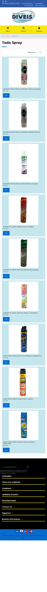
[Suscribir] (28, 467)
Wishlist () (28, 5)
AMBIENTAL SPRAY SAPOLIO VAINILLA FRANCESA (20, 313)
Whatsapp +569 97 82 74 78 (11, 3)
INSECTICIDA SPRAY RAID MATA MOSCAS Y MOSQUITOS (22, 356)
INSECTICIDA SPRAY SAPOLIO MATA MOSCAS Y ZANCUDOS (19, 443)
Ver (6, 95)
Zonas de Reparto (27, 3)
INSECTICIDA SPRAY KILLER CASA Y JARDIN (18, 399)
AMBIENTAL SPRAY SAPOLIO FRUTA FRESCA (18, 227)
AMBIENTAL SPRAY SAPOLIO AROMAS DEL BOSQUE (21, 270)
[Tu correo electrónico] (13, 467)
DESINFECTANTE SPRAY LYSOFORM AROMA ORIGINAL (21, 132)
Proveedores (39, 3)
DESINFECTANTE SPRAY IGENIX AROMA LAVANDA (20, 184)
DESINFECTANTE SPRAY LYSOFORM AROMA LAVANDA (22, 89)
